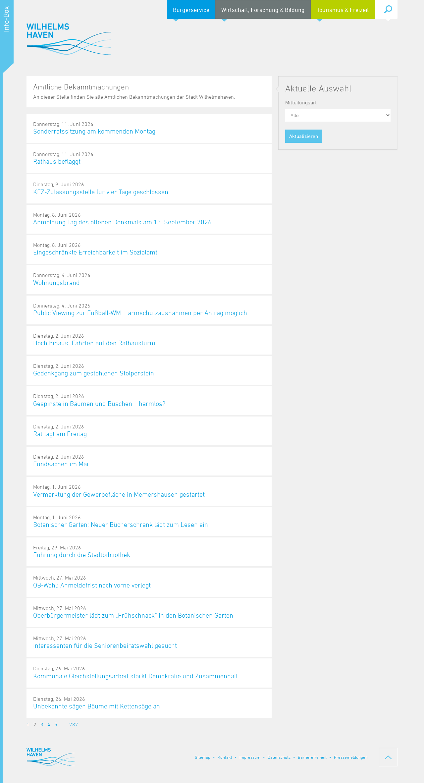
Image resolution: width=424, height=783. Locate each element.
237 (73, 724)
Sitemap (202, 757)
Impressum (249, 757)
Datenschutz (279, 757)
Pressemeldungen (351, 757)
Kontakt (225, 757)
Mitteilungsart (301, 102)
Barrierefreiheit (312, 757)
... (63, 724)
